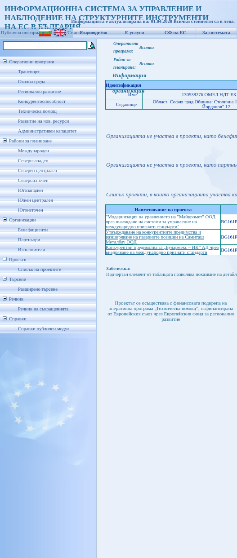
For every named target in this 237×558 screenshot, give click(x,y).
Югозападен (30, 190)
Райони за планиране (30, 140)
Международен (33, 150)
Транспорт (28, 71)
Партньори (29, 239)
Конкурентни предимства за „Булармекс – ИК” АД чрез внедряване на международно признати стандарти (162, 250)
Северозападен (33, 160)
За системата (216, 32)
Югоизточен (30, 210)
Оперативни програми (31, 61)
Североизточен (33, 180)
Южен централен (35, 200)
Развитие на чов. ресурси (43, 121)
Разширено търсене (38, 289)
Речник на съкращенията (43, 308)
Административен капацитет (47, 130)
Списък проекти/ (85, 32)
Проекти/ (58, 32)
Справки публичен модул (43, 328)
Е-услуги (134, 32)
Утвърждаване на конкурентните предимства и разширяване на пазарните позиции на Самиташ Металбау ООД (155, 237)
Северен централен (37, 170)
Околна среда (31, 81)
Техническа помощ (37, 111)
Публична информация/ (25, 32)
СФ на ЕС (175, 32)
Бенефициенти (33, 229)
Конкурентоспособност (42, 101)
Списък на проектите (39, 269)
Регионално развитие (39, 91)
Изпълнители (31, 249)
